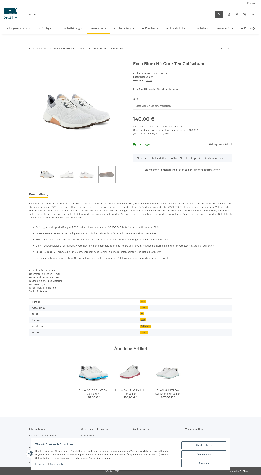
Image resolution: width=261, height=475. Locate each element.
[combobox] (182, 105)
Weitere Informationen (207, 169)
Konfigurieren (203, 454)
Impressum (42, 464)
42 (142, 314)
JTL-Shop (244, 471)
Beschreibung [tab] (38, 194)
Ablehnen (203, 463)
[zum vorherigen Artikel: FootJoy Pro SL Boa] (221, 48)
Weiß (143, 301)
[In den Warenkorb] (31, 59)
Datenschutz (57, 464)
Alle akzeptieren (203, 446)
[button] (229, 14)
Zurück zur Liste (39, 48)
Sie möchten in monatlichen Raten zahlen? (182, 169)
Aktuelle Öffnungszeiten (42, 435)
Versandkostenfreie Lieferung (166, 126)
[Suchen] (120, 14)
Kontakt (251, 3)
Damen (149, 76)
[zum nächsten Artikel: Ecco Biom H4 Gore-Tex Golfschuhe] (228, 48)
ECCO (143, 320)
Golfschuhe (146, 326)
